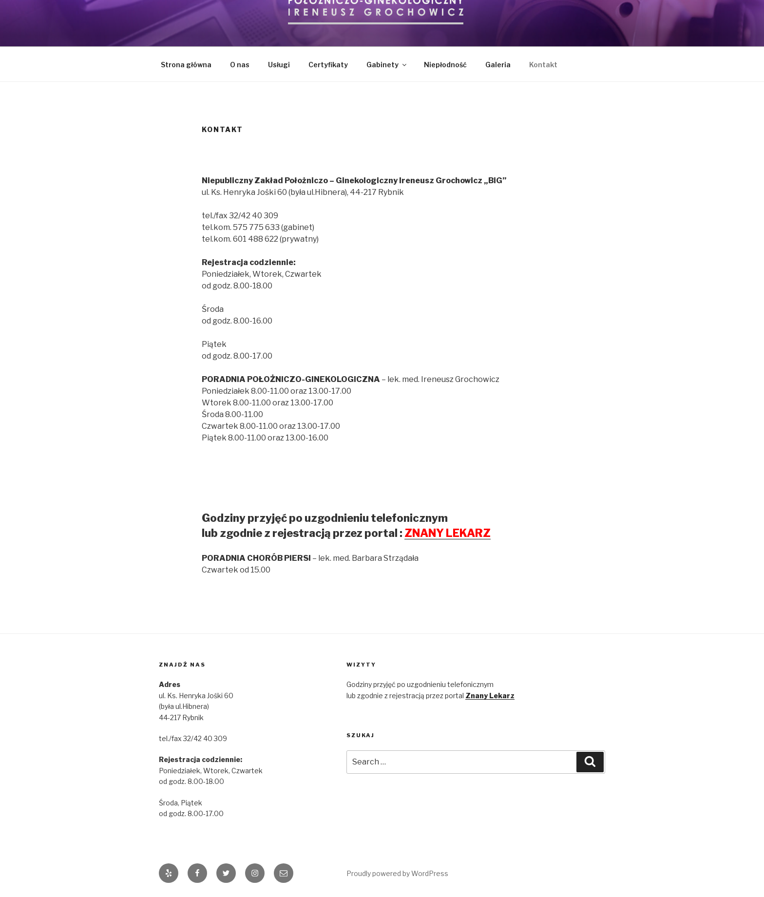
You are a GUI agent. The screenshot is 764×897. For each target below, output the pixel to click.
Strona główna (186, 64)
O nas (239, 64)
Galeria (498, 64)
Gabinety (387, 64)
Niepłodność (445, 64)
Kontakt (543, 64)
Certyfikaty (328, 64)
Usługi (279, 64)
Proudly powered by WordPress (397, 873)
